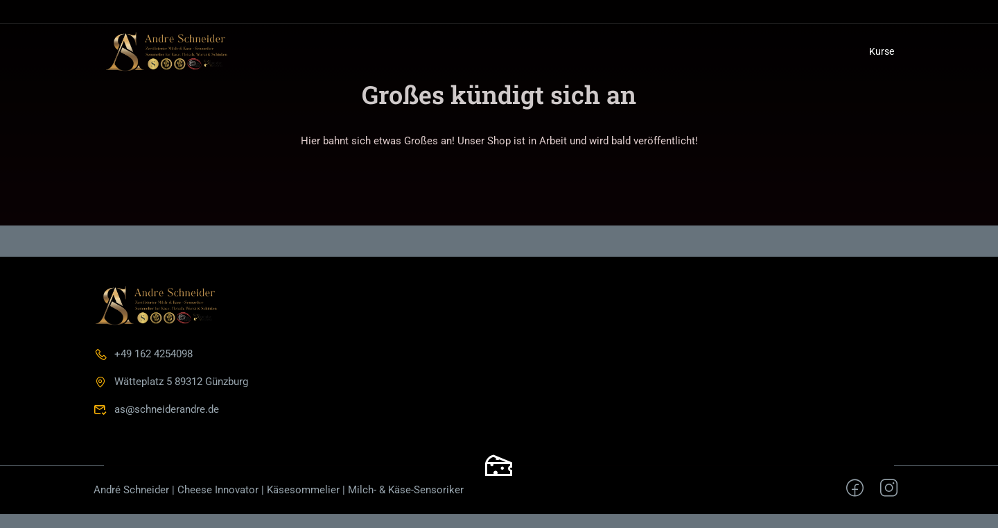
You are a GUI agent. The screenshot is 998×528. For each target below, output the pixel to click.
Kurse (881, 51)
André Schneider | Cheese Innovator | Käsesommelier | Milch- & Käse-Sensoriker (279, 490)
